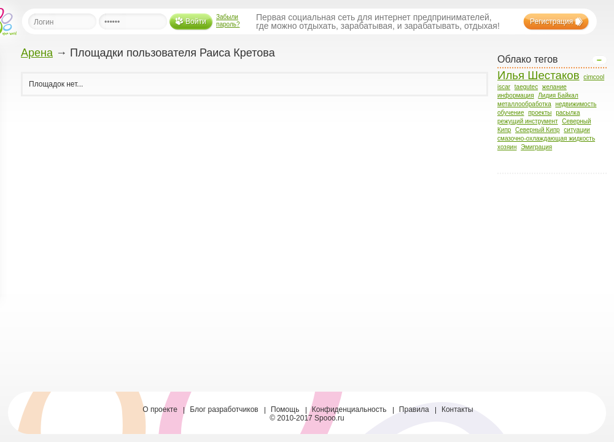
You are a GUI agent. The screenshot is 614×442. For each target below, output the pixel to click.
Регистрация (551, 21)
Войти (195, 21)
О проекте (159, 409)
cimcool (593, 77)
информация (515, 95)
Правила (414, 409)
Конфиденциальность (349, 409)
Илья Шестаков (538, 75)
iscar (503, 86)
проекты (539, 112)
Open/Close (599, 60)
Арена (37, 53)
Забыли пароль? (228, 21)
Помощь (285, 409)
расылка (568, 112)
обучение (510, 112)
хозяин (506, 147)
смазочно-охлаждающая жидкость (546, 138)
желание (554, 86)
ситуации (577, 129)
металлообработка (524, 104)
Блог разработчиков (224, 409)
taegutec (526, 86)
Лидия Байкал (558, 95)
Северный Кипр (537, 129)
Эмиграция (536, 147)
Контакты (457, 409)
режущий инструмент (527, 121)
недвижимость (575, 104)
